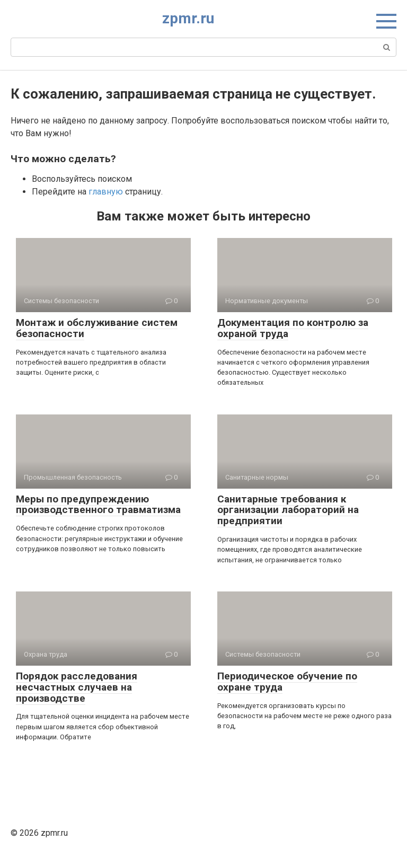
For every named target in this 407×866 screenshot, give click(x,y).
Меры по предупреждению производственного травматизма (98, 504)
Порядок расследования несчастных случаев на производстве (76, 687)
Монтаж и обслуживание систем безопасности (97, 328)
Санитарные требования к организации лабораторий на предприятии (288, 510)
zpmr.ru (188, 18)
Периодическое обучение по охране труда (287, 681)
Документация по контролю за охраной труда (292, 328)
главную (106, 192)
